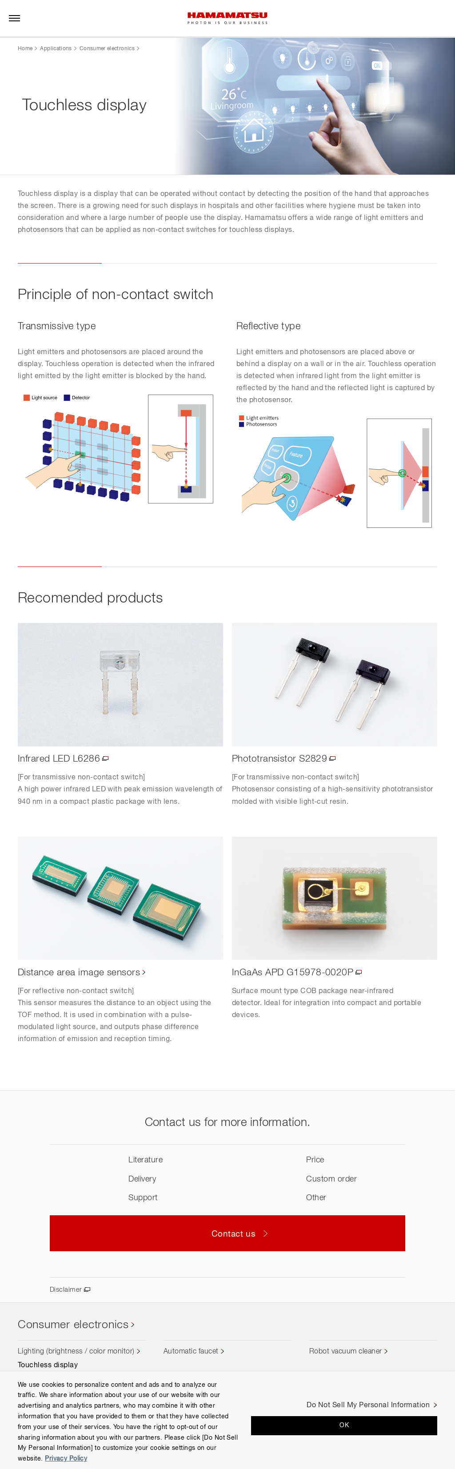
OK (344, 1425)
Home (25, 49)
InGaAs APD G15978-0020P (294, 973)
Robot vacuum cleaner (345, 1352)
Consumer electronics (107, 49)
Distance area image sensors (81, 973)
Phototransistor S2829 (281, 759)
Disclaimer (66, 1289)
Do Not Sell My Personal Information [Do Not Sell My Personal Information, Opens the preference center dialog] (368, 1405)
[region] (227, 1420)
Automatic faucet (191, 1352)
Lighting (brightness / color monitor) (76, 1352)
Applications (56, 49)
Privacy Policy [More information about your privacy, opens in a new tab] (66, 1459)
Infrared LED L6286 (61, 759)
